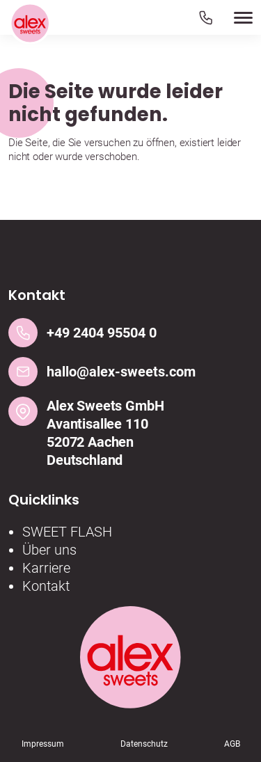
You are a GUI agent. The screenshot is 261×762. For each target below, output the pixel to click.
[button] (225, 17)
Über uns (49, 549)
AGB (232, 744)
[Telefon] (205, 17)
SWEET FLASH (67, 531)
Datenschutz (144, 744)
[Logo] (30, 24)
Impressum (43, 744)
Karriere (46, 567)
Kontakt (46, 586)
